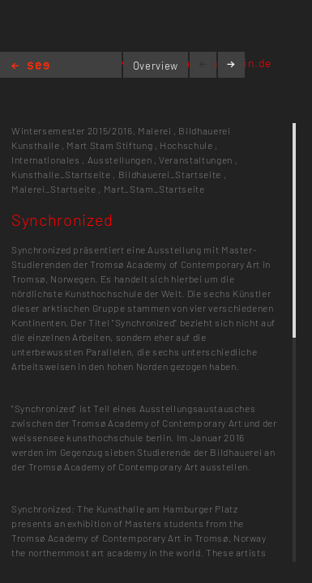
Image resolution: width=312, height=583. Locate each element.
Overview (155, 65)
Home (30, 67)
